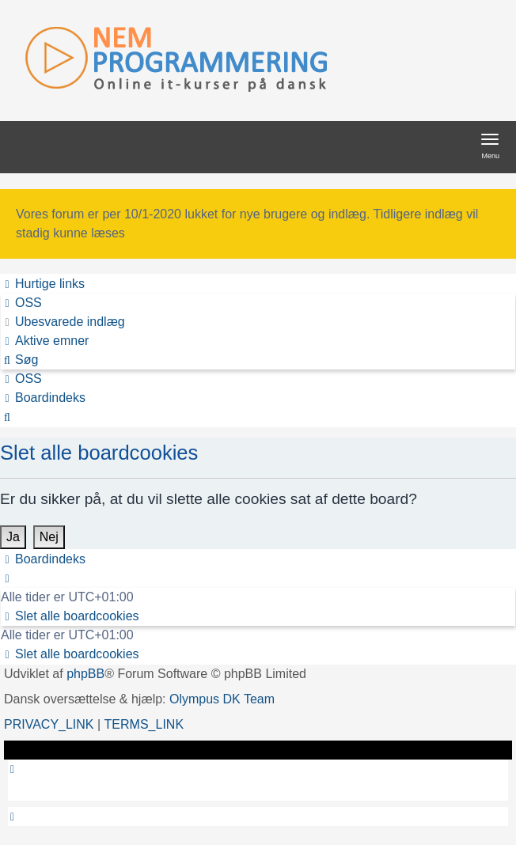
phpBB (85, 673)
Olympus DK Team (222, 699)
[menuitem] (21, 303)
